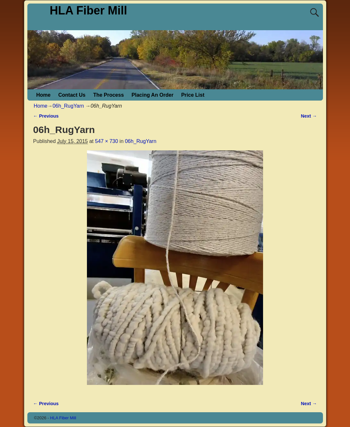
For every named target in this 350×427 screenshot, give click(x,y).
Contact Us (71, 95)
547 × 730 (106, 141)
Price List (192, 95)
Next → (309, 116)
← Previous (46, 116)
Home (43, 95)
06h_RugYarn (68, 106)
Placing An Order (153, 95)
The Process (108, 95)
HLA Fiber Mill (88, 10)
